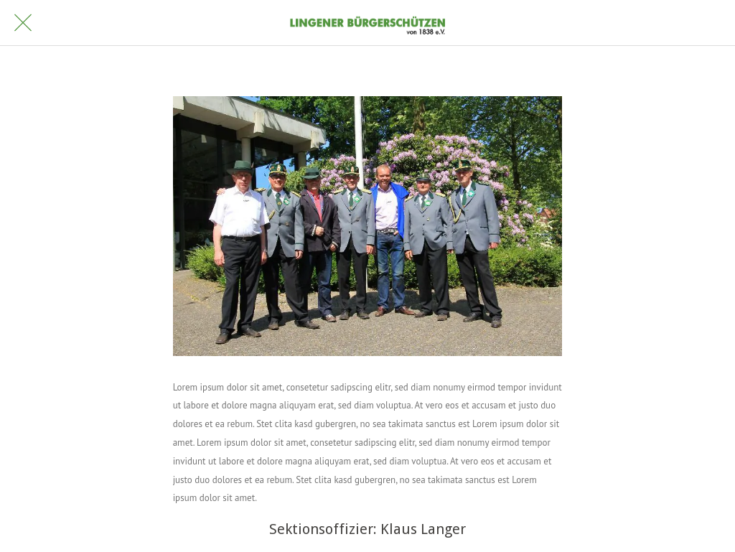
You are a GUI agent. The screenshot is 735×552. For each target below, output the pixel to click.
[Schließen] (23, 23)
